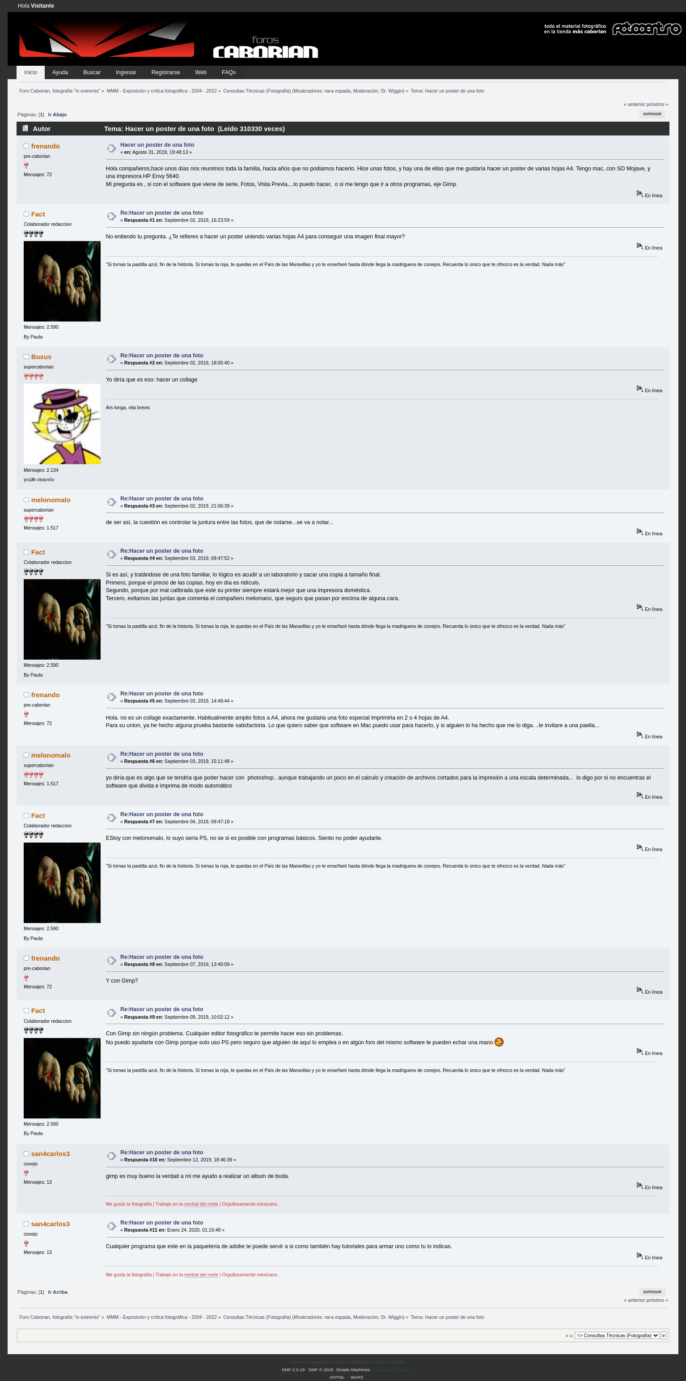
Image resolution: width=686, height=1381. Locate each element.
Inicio (30, 72)
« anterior (634, 104)
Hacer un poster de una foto (157, 145)
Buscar (92, 72)
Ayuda (60, 72)
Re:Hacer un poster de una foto (161, 213)
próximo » (658, 104)
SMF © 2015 (321, 1369)
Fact (38, 214)
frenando (45, 146)
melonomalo (51, 500)
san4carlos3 (50, 1153)
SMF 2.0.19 (293, 1369)
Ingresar (126, 72)
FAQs (229, 72)
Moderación (365, 90)
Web (201, 72)
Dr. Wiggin (392, 90)
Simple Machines (353, 1369)
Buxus (41, 356)
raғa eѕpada (338, 90)
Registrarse (166, 72)
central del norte (201, 1204)
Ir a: (569, 1335)
